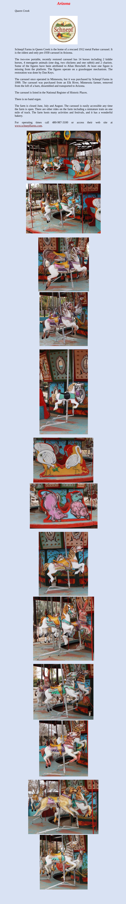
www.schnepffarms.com (28, 125)
